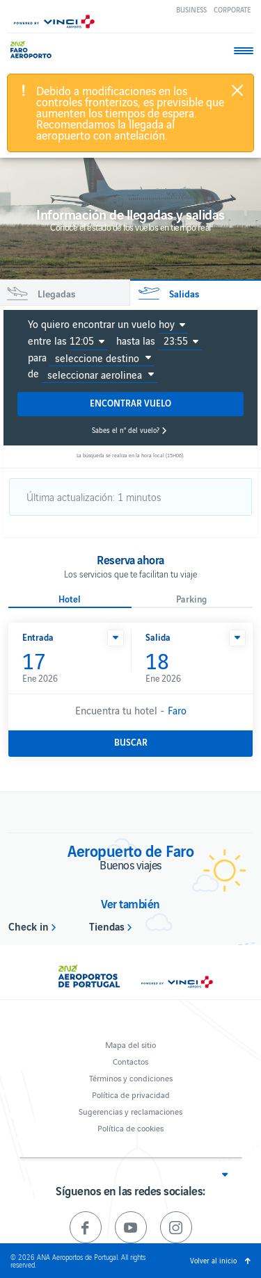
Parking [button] (191, 599)
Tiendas (107, 925)
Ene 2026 (69, 666)
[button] (115, 638)
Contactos (130, 1061)
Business (191, 9)
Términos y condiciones (131, 1077)
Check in (28, 925)
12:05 (82, 340)
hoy (167, 324)
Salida (158, 637)
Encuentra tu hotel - (131, 710)
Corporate (232, 9)
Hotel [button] (69, 599)
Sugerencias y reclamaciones (130, 1111)
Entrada (38, 637)
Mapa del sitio (130, 1044)
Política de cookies (130, 1127)
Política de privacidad (131, 1094)
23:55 (176, 340)
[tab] (64, 293)
